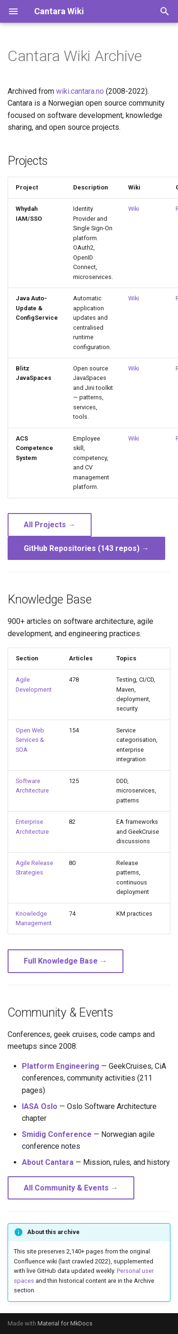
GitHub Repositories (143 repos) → (86, 548)
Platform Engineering (60, 1066)
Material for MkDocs (65, 1323)
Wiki (133, 208)
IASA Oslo (39, 1106)
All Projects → (49, 524)
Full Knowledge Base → (65, 960)
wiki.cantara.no (80, 91)
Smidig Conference (57, 1134)
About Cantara (48, 1162)
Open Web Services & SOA (30, 740)
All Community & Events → (71, 1187)
